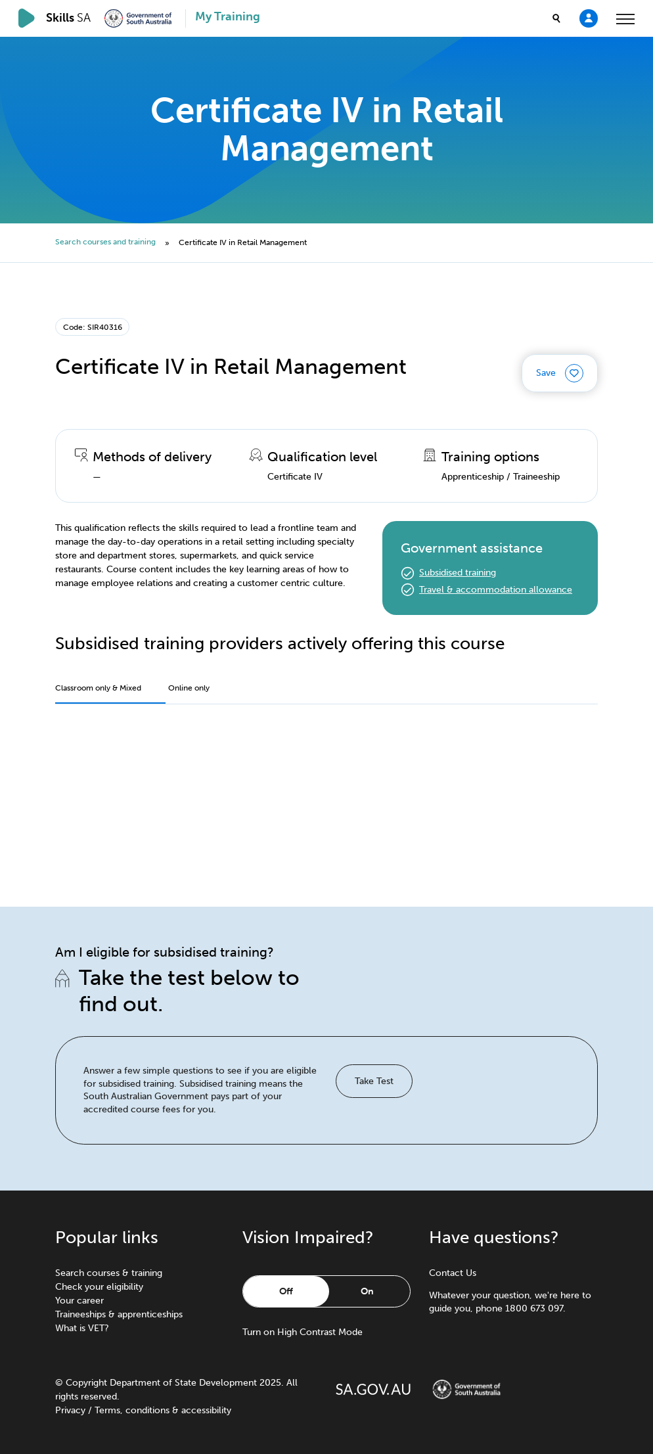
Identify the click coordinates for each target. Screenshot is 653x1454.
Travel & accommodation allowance (495, 589)
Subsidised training (457, 572)
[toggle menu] (625, 18)
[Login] (588, 17)
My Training (227, 17)
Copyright (86, 1382)
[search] (556, 18)
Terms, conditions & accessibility (163, 1410)
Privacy (70, 1410)
